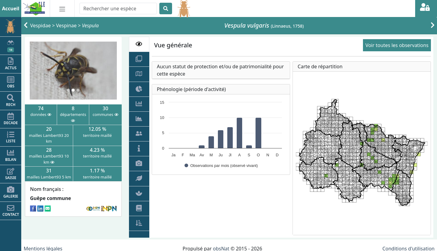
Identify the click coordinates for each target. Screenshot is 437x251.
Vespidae (40, 25)
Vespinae (66, 25)
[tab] (139, 44)
